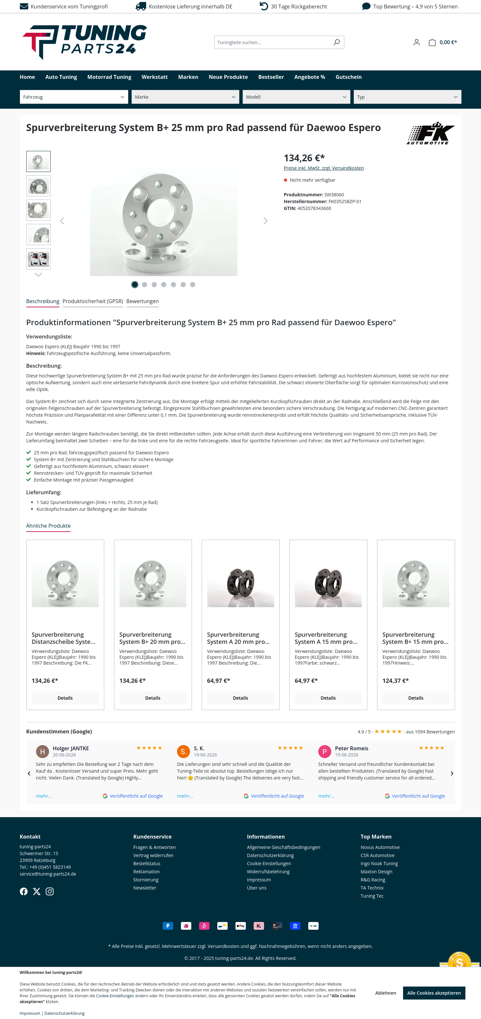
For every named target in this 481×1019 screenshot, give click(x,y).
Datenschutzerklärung (270, 855)
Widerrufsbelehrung (268, 871)
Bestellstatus (146, 863)
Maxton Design (377, 871)
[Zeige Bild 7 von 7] (192, 284)
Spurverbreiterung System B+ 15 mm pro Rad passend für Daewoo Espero (413, 638)
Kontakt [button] (30, 836)
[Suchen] (336, 42)
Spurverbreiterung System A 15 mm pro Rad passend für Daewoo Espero (324, 638)
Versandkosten (223, 946)
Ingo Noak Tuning (379, 863)
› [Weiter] (452, 772)
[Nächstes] (266, 220)
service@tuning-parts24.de (48, 874)
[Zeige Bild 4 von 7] (163, 284)
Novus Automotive (380, 847)
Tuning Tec (372, 896)
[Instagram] (50, 891)
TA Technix (372, 888)
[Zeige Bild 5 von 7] (173, 284)
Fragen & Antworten (154, 847)
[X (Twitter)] (37, 891)
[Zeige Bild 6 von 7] (183, 284)
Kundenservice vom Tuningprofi (64, 6)
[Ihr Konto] (416, 42)
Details (65, 698)
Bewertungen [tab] (142, 301)
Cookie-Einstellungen (115, 996)
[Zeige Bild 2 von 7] (144, 284)
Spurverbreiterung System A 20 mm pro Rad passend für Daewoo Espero (236, 638)
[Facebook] (24, 891)
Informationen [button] (266, 836)
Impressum (259, 880)
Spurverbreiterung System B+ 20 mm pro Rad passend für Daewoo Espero (150, 638)
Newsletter (145, 888)
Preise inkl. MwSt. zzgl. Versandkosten (324, 168)
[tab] (42, 301)
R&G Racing (373, 880)
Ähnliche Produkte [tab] (48, 525)
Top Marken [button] (376, 836)
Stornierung (145, 880)
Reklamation (146, 871)
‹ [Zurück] (29, 772)
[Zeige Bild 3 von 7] (154, 284)
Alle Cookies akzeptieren (434, 993)
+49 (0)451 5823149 (50, 867)
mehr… (44, 795)
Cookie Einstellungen (269, 863)
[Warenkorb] (443, 42)
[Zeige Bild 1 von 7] (134, 284)
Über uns (257, 888)
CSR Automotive (378, 855)
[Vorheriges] (62, 220)
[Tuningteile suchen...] (271, 42)
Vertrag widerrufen (153, 855)
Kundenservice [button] (152, 836)
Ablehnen (385, 993)
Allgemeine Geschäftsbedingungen (284, 847)
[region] (148, 220)
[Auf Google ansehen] (132, 795)
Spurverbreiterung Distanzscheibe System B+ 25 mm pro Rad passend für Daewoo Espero (64, 638)
